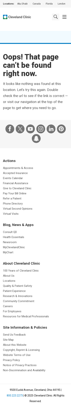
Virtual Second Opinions (17, 208)
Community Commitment (18, 301)
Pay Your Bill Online (14, 193)
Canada (37, 3)
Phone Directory (13, 203)
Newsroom (10, 242)
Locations (9, 281)
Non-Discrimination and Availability (24, 370)
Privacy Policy (11, 360)
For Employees (12, 311)
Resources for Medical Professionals (26, 316)
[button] (64, 17)
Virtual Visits (11, 213)
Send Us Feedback (14, 334)
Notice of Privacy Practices (20, 365)
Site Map (8, 339)
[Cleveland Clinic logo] (17, 17)
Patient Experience (14, 291)
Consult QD (10, 232)
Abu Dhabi (22, 3)
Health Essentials (13, 237)
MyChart (8, 252)
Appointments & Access (18, 168)
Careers (8, 306)
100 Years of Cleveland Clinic (21, 270)
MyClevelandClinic (14, 247)
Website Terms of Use (17, 355)
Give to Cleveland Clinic (17, 188)
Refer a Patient (12, 198)
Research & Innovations (17, 296)
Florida (49, 3)
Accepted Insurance (15, 173)
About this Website (14, 345)
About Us (8, 275)
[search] (55, 17)
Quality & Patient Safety (17, 286)
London (61, 3)
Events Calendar (13, 178)
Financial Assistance (15, 183)
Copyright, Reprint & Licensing (21, 350)
